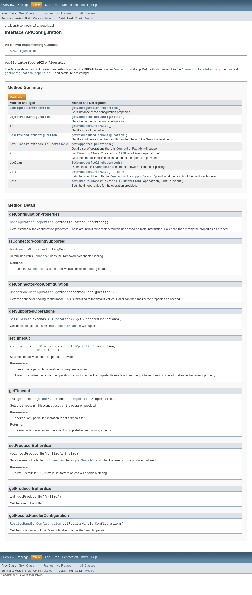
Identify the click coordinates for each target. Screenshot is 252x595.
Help (94, 5)
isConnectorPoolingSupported (95, 167)
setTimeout (80, 188)
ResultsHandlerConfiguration (33, 138)
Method (47, 18)
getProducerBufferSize (90, 129)
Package (23, 5)
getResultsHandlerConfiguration (98, 138)
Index (84, 5)
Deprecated (70, 5)
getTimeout (80, 158)
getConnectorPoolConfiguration (97, 119)
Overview (7, 5)
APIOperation (55, 148)
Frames (48, 13)
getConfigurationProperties (94, 109)
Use (47, 5)
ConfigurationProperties (30, 109)
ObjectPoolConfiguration (30, 119)
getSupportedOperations (91, 148)
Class (20, 148)
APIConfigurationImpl (24, 51)
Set (12, 148)
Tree (56, 5)
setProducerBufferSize (90, 178)
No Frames (63, 13)
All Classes (87, 13)
